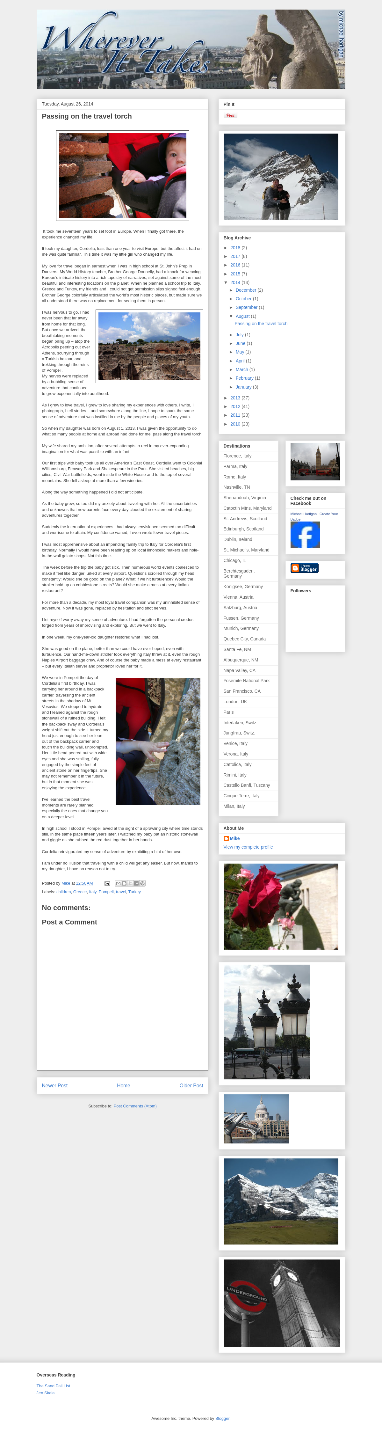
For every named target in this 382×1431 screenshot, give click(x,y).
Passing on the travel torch (260, 323)
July (240, 334)
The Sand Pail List (53, 1386)
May (240, 351)
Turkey (134, 891)
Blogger (222, 1418)
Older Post (191, 1085)
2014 (235, 282)
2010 (235, 424)
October (244, 298)
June (241, 343)
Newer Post (55, 1085)
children (63, 891)
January (244, 387)
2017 (235, 256)
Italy (93, 891)
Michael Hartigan (304, 514)
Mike (235, 838)
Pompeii (106, 891)
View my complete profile (248, 847)
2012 (235, 406)
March (242, 369)
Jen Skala (46, 1393)
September (247, 307)
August (243, 316)
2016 (235, 264)
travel (121, 891)
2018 (235, 247)
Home (123, 1085)
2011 (235, 415)
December (246, 290)
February (245, 378)
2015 (235, 273)
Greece (80, 891)
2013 (235, 397)
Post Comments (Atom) (135, 1106)
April (241, 360)
